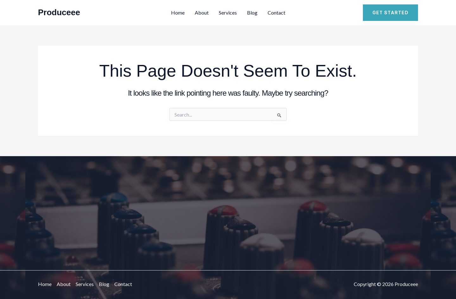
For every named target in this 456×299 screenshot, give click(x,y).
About (202, 13)
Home (178, 13)
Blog (252, 13)
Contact (276, 13)
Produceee (59, 12)
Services (228, 13)
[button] (390, 12)
